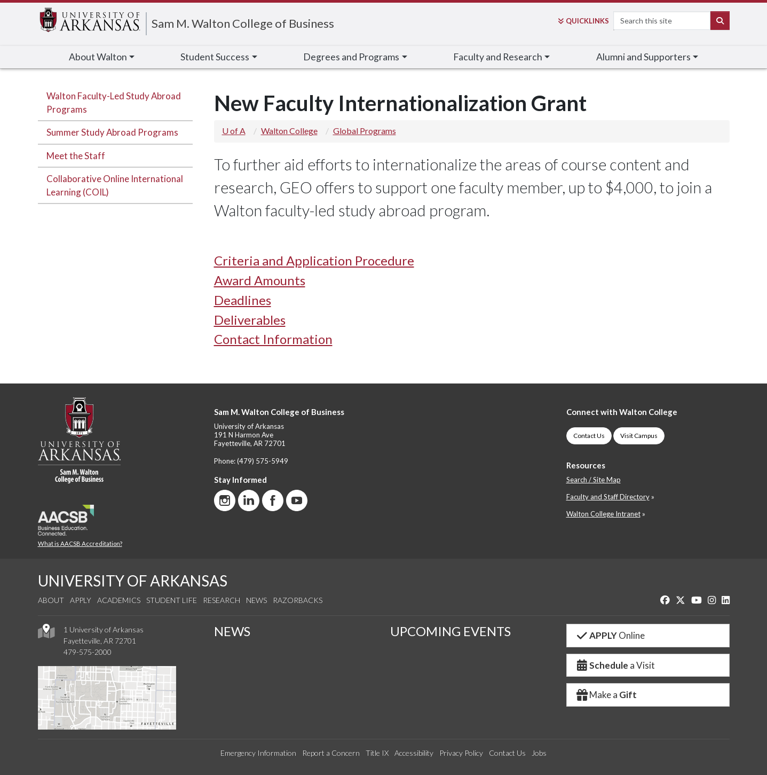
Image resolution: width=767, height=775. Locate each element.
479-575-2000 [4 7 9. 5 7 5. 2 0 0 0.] (88, 651)
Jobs (539, 752)
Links (583, 21)
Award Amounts (259, 280)
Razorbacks (297, 600)
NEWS (232, 631)
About (51, 600)
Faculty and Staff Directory (608, 496)
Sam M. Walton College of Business (243, 23)
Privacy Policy (461, 752)
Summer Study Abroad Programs (112, 132)
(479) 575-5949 (262, 461)
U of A (234, 131)
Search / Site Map (593, 479)
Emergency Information (258, 752)
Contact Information (273, 339)
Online (610, 635)
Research (221, 600)
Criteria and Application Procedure (314, 260)
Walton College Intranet (603, 514)
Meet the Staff (75, 155)
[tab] (472, 261)
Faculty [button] (497, 56)
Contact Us (589, 436)
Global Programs (364, 131)
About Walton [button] (98, 56)
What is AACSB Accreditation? (80, 543)
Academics (118, 600)
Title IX (377, 752)
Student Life (171, 600)
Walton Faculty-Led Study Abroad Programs (113, 102)
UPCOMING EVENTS (450, 631)
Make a (606, 694)
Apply (80, 600)
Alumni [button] (643, 56)
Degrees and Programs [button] (351, 56)
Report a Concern (331, 752)
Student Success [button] (214, 56)
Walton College (289, 131)
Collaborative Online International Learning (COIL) (114, 185)
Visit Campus (639, 436)
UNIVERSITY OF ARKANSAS (132, 581)
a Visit (615, 665)
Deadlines (242, 300)
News (256, 600)
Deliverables (250, 319)
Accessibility (413, 752)
